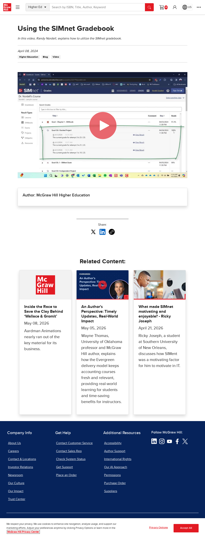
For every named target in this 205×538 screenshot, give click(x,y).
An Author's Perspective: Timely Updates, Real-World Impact (99, 314)
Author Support (114, 451)
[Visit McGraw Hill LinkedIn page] (154, 441)
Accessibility (113, 443)
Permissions (112, 475)
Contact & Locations (22, 459)
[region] (102, 528)
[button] (175, 7)
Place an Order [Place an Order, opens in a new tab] (66, 475)
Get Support (64, 467)
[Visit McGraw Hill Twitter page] (185, 441)
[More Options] (199, 7)
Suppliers (110, 491)
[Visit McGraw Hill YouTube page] (169, 441)
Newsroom (15, 475)
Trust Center (16, 499)
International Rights (117, 459)
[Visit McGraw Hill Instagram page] (162, 441)
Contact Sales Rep (69, 451)
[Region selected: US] (187, 7)
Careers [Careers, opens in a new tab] (13, 451)
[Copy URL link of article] (112, 232)
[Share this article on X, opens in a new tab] (93, 232)
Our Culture (16, 483)
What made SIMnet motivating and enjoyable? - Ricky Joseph (156, 314)
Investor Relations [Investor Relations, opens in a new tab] (20, 467)
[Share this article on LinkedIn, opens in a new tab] (102, 232)
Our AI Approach (115, 467)
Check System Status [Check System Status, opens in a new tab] (70, 459)
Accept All (186, 528)
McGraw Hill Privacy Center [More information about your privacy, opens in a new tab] (23, 532)
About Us (14, 443)
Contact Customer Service (74, 443)
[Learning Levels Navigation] (17, 7)
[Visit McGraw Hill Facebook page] (177, 441)
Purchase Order (115, 483)
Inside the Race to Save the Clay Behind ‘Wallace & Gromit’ (43, 311)
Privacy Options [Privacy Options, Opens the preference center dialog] (158, 527)
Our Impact (15, 491)
